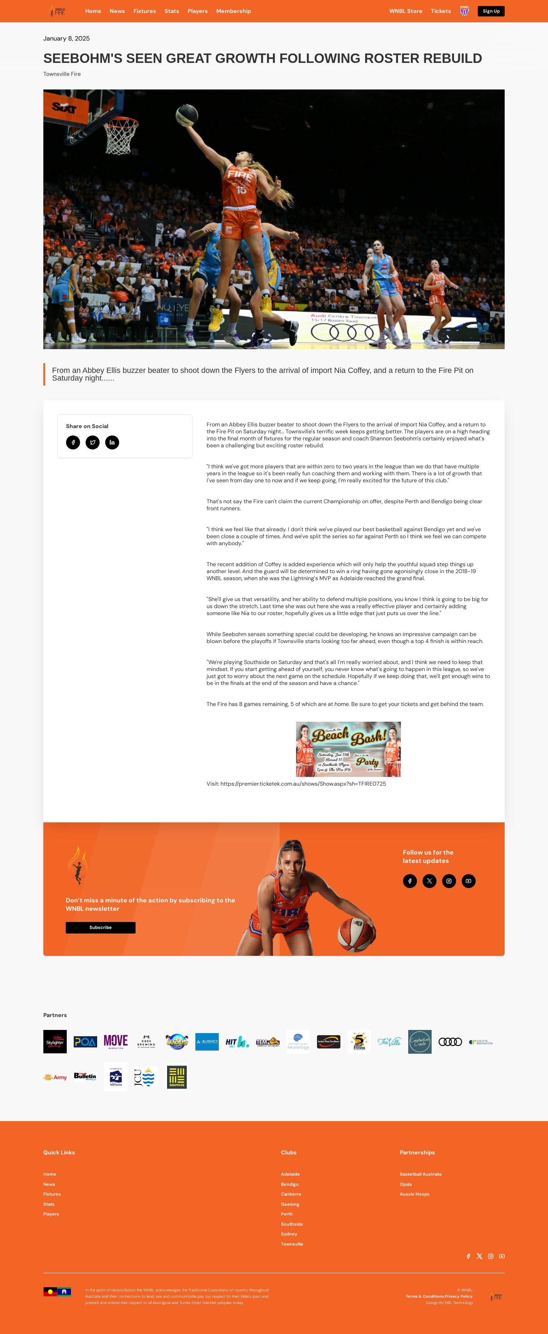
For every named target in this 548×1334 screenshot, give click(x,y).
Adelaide (290, 1174)
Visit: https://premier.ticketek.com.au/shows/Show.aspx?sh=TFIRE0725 (296, 783)
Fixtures (52, 1194)
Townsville (292, 1244)
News (49, 1184)
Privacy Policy (459, 1296)
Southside (292, 1224)
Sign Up (491, 11)
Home (49, 1174)
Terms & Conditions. (425, 1296)
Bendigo (290, 1184)
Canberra (291, 1194)
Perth (287, 1214)
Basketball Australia (420, 1174)
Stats (49, 1204)
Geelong (290, 1204)
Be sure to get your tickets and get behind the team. (417, 704)
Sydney (289, 1234)
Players (51, 1214)
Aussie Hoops (415, 1194)
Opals (406, 1184)
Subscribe (100, 927)
